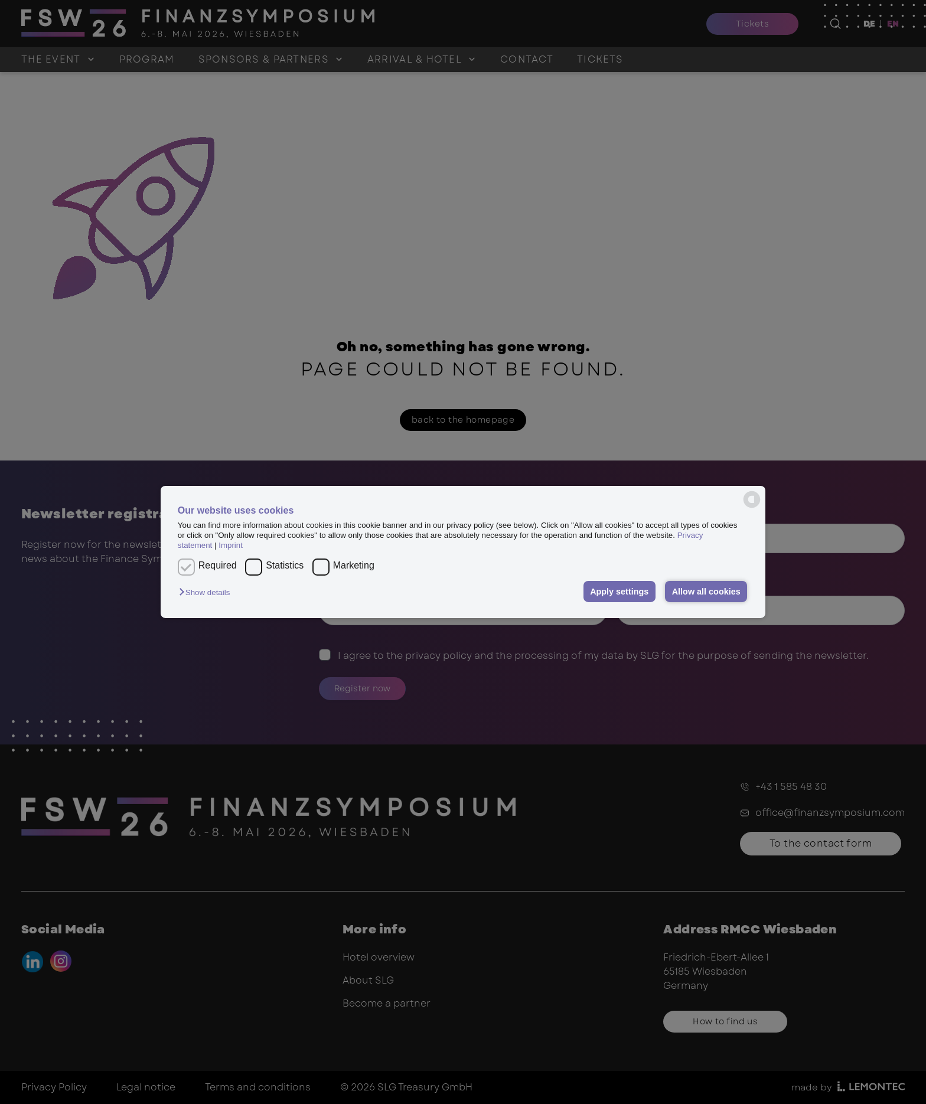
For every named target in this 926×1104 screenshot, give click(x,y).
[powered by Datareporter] (751, 499)
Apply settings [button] (619, 591)
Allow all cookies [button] (706, 591)
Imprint (231, 545)
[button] (207, 592)
